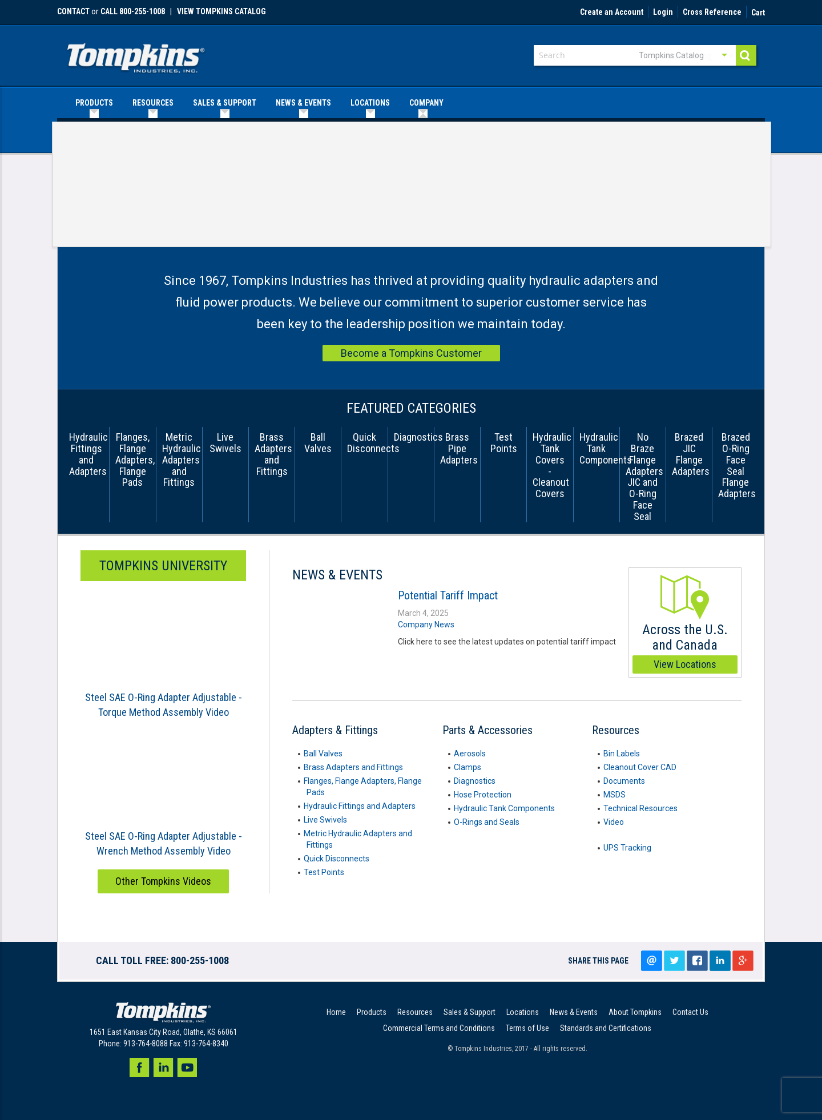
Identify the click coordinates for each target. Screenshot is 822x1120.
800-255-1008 (200, 960)
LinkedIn (719, 960)
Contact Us (690, 1012)
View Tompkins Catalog (221, 11)
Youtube (187, 1067)
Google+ (742, 960)
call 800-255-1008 (132, 11)
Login (663, 12)
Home (336, 1012)
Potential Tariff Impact (448, 595)
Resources (415, 1012)
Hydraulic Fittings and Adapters (360, 806)
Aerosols (470, 753)
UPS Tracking (627, 847)
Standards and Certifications (605, 1028)
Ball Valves (323, 753)
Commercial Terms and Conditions (439, 1028)
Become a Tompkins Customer (411, 353)
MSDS (614, 794)
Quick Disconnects (336, 858)
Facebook (139, 1067)
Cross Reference (712, 12)
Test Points (324, 872)
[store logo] (136, 54)
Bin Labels (621, 753)
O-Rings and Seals (486, 822)
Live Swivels (325, 819)
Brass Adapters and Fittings (353, 767)
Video (613, 822)
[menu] (411, 103)
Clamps (467, 767)
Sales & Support (469, 1012)
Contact (73, 11)
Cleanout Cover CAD (639, 767)
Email (651, 960)
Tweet (674, 960)
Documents (624, 780)
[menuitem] (94, 103)
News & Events (574, 1012)
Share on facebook (697, 960)
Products (371, 1012)
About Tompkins (635, 1012)
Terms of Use (527, 1028)
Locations (522, 1012)
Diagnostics (474, 780)
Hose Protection (482, 794)
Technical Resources (640, 808)
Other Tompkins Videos (163, 881)
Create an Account (611, 12)
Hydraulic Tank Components (504, 808)
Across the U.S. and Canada (685, 624)
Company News (426, 624)
